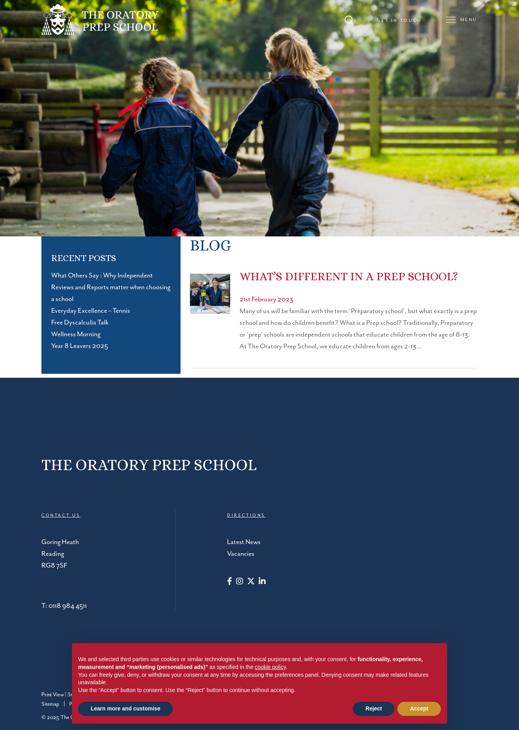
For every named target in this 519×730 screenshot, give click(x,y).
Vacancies (240, 554)
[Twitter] (251, 582)
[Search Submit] (349, 20)
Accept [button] (419, 708)
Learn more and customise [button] (125, 708)
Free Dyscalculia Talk (80, 322)
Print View (52, 695)
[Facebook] (229, 582)
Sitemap (50, 704)
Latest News (244, 542)
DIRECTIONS (246, 515)
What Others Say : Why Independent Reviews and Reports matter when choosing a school (110, 287)
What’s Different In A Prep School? (349, 276)
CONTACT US (61, 515)
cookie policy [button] (270, 667)
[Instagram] (239, 582)
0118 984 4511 (67, 606)
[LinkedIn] (262, 582)
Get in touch (399, 20)
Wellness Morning (75, 334)
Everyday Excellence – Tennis (90, 311)
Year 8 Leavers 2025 (79, 346)
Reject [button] (373, 708)
